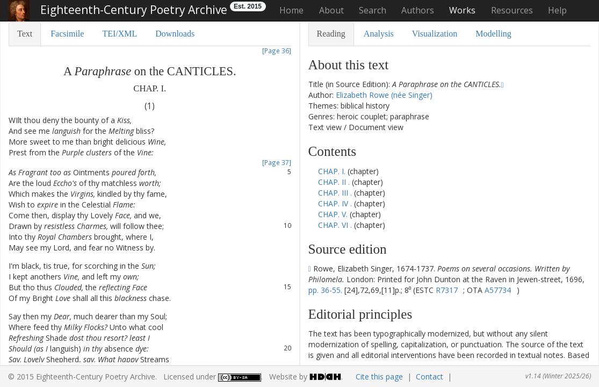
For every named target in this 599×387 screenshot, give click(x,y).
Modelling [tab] (493, 33)
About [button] (331, 10)
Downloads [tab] (174, 33)
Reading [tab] (331, 33)
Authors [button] (417, 10)
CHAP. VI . (335, 225)
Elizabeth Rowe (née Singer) (384, 95)
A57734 (498, 290)
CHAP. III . (335, 193)
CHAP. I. (333, 171)
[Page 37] (276, 162)
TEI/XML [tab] (119, 33)
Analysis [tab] (379, 33)
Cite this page (379, 376)
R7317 (447, 290)
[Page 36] (276, 50)
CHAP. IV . (335, 203)
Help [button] (557, 10)
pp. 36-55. (325, 290)
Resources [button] (512, 10)
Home (291, 10)
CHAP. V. (334, 214)
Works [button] (462, 10)
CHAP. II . (334, 182)
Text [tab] (24, 33)
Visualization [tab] (434, 33)
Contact (429, 376)
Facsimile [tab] (67, 33)
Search (372, 10)
